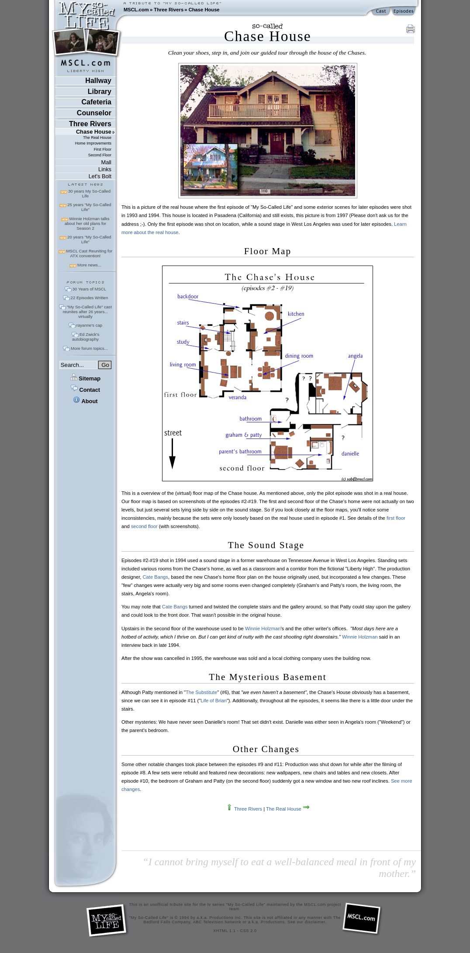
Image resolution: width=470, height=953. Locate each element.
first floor (396, 518)
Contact (85, 390)
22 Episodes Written (89, 297)
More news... (89, 264)
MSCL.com (136, 9)
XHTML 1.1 (224, 931)
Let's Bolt (100, 176)
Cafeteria (96, 102)
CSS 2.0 (248, 931)
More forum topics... (89, 348)
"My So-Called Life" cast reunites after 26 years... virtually (87, 311)
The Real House (97, 137)
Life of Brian (213, 700)
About (85, 401)
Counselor (94, 113)
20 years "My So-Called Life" (89, 239)
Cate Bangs (155, 577)
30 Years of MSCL (89, 289)
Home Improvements (93, 143)
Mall (106, 162)
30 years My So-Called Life (89, 193)
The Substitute (201, 692)
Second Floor (99, 155)
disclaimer (315, 922)
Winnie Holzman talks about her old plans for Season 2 (87, 223)
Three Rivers (168, 9)
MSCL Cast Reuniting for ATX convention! (89, 253)
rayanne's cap (89, 325)
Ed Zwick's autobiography (85, 337)
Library (99, 91)
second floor (144, 526)
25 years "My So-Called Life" (89, 207)
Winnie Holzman (262, 628)
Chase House (204, 9)
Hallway (98, 80)
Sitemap (85, 378)
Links (104, 169)
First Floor (102, 149)
